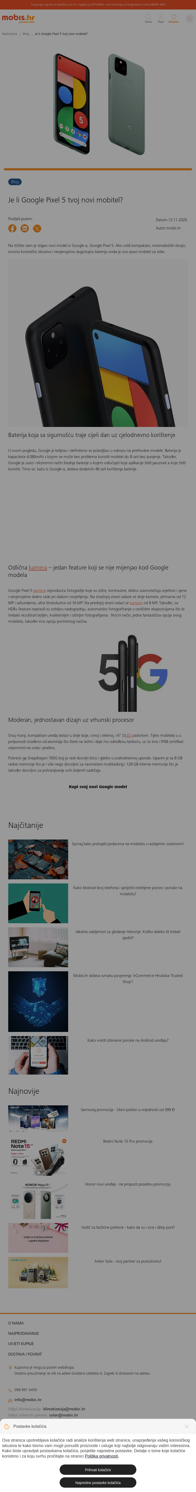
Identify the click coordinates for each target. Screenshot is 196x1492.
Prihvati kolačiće (98, 1470)
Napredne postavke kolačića (98, 1483)
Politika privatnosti (101, 1456)
